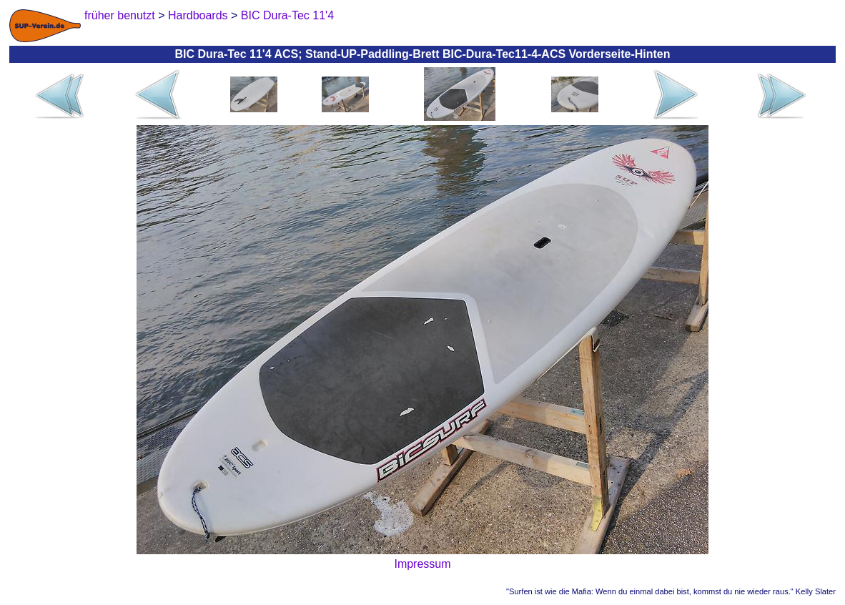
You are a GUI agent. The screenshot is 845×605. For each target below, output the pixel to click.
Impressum (422, 564)
